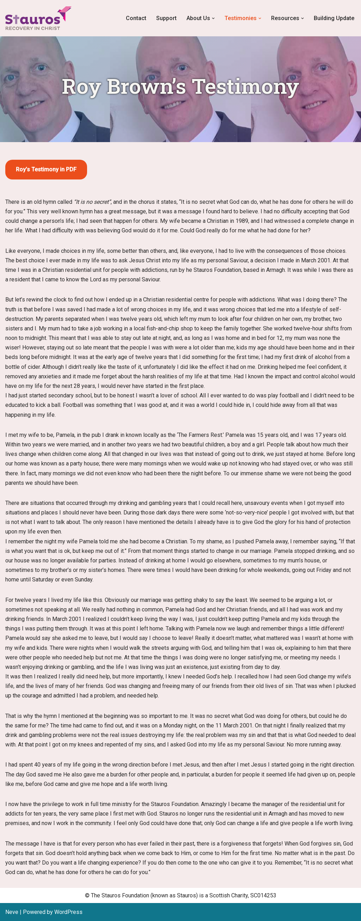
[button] (213, 18)
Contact (136, 18)
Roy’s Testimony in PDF (46, 169)
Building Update (334, 18)
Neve (11, 912)
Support (166, 18)
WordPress (68, 912)
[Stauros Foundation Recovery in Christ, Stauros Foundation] (40, 18)
